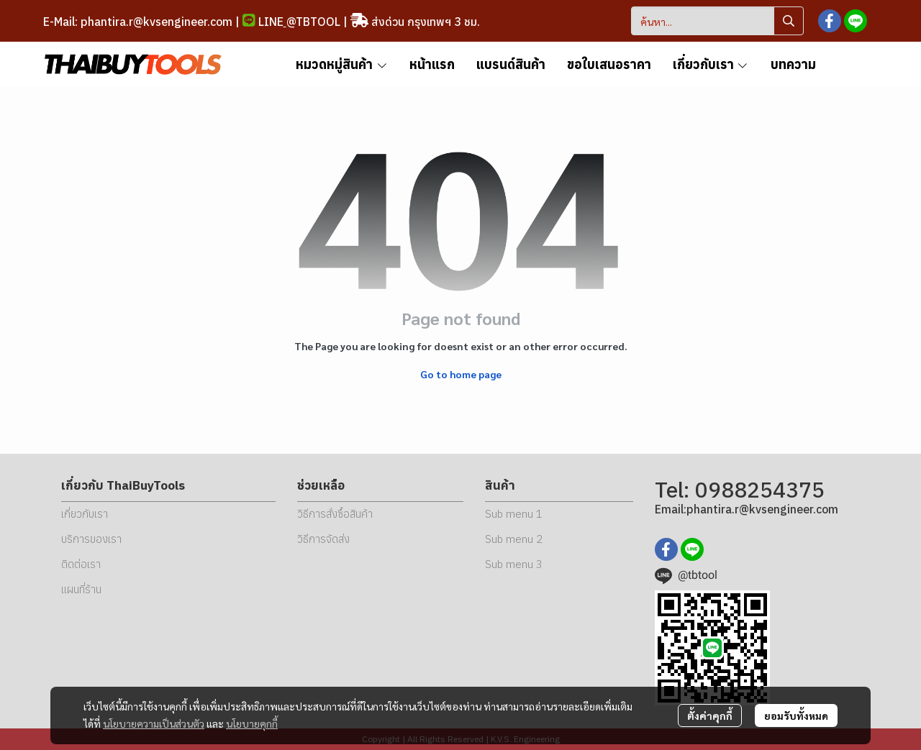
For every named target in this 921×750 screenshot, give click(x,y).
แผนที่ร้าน (81, 589)
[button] (717, 21)
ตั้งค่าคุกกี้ (709, 715)
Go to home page (461, 373)
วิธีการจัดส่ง (323, 539)
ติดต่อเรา (81, 564)
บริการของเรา (91, 539)
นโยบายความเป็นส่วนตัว (153, 723)
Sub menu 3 (514, 564)
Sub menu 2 (514, 539)
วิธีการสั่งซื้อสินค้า (335, 514)
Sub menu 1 (514, 514)
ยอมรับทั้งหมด (796, 715)
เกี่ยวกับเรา (84, 514)
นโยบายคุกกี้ (252, 723)
